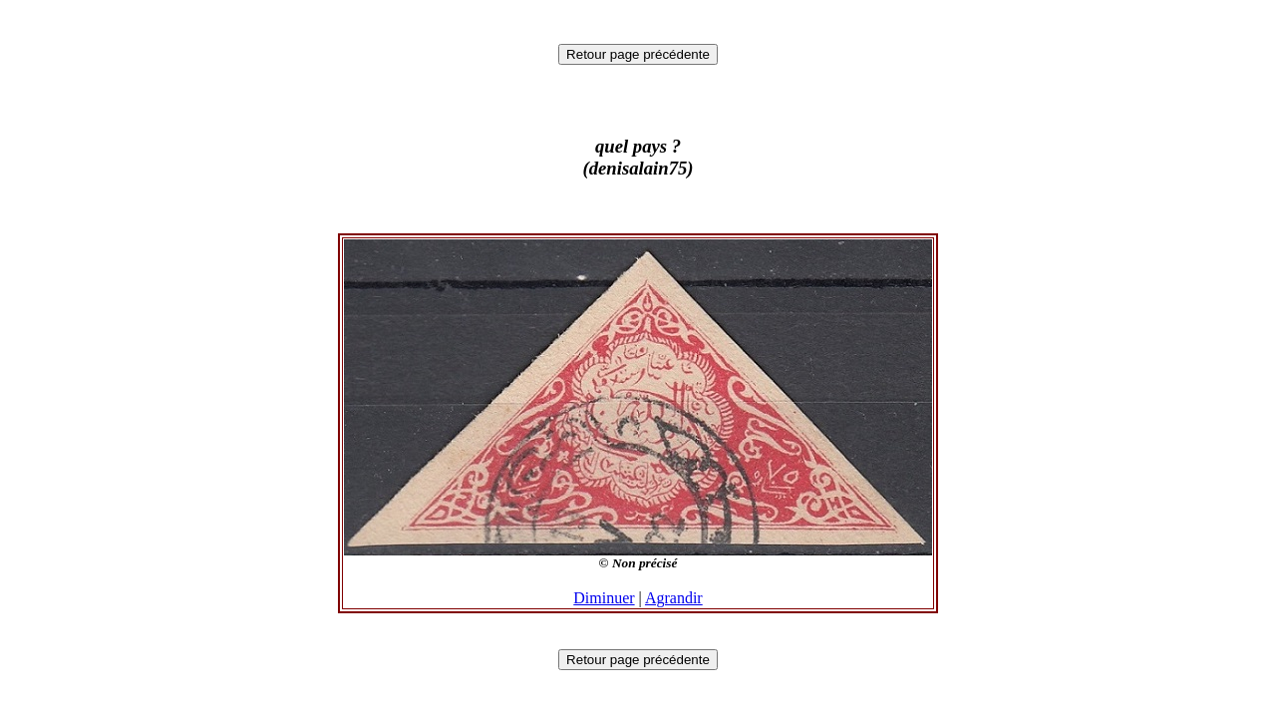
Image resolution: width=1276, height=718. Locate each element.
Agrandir (674, 597)
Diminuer (603, 597)
